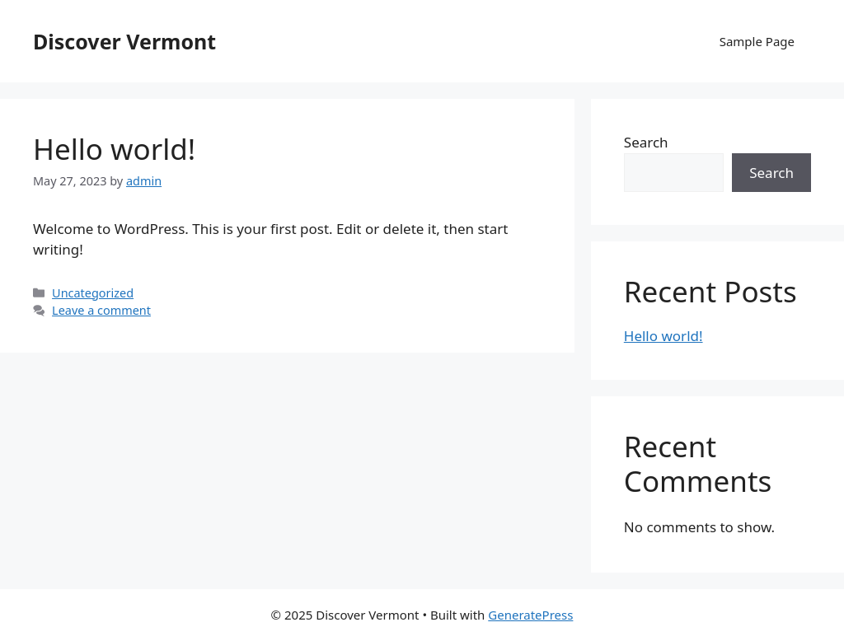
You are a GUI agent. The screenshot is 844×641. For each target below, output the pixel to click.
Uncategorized (93, 293)
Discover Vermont (124, 41)
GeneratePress (530, 614)
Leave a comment (101, 310)
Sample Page (757, 41)
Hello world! (114, 148)
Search (646, 142)
